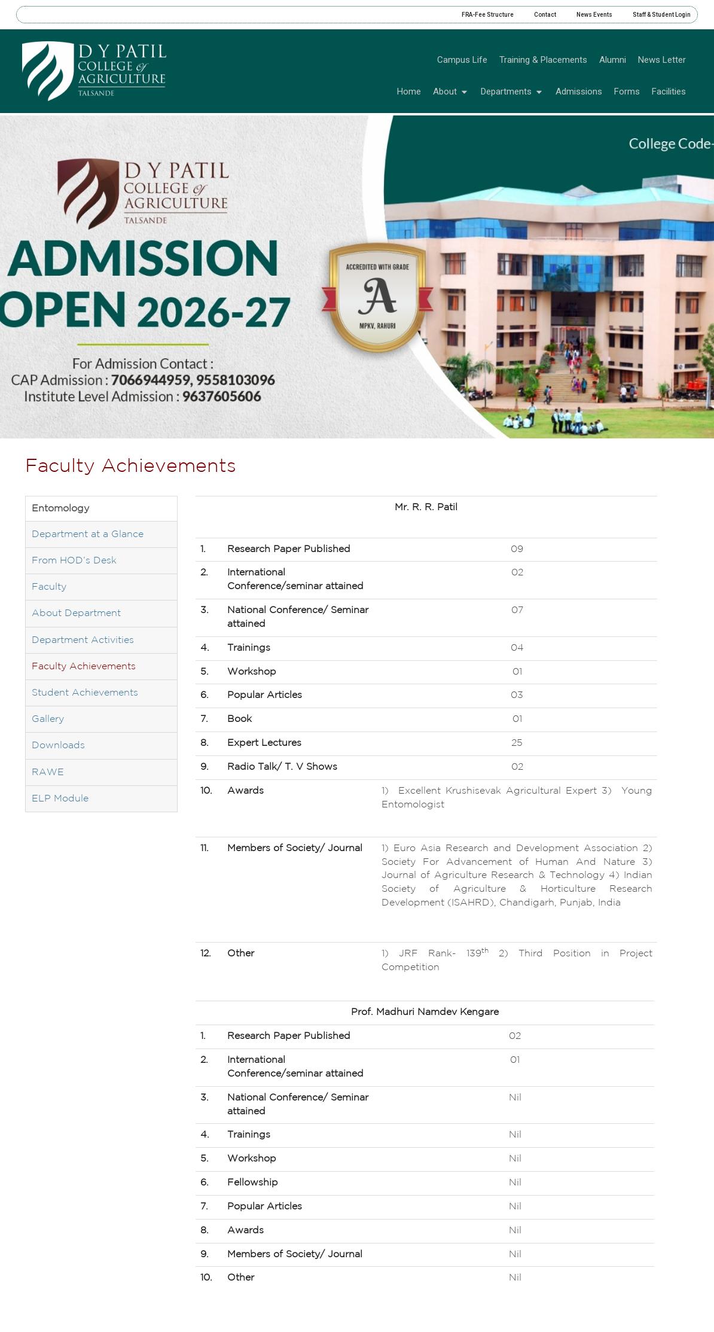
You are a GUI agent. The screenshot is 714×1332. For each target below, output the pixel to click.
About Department (76, 613)
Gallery (48, 719)
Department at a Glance (88, 534)
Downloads (58, 745)
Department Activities (83, 640)
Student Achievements (85, 692)
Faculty (49, 587)
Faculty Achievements (84, 666)
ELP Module (60, 798)
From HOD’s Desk (74, 560)
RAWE (48, 772)
